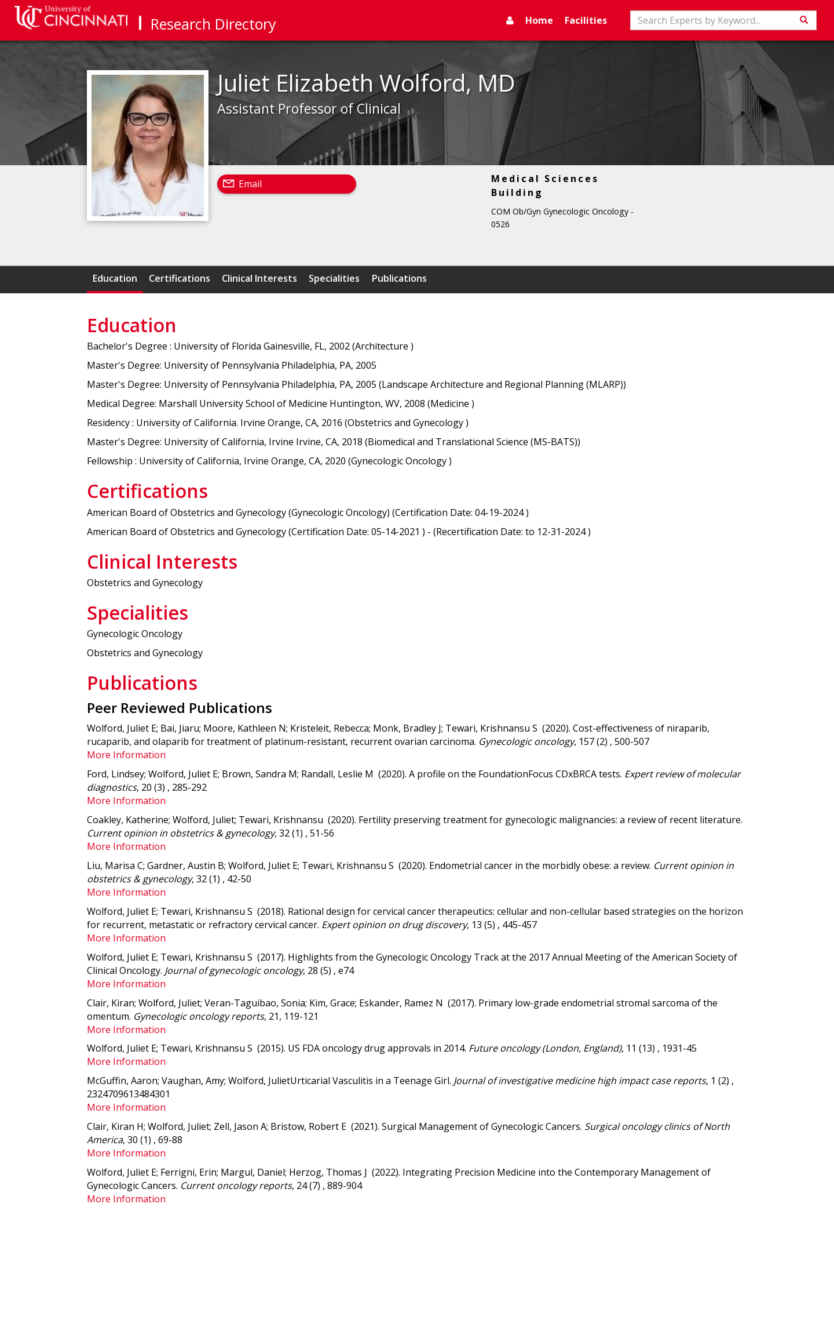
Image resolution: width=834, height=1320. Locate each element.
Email (250, 183)
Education (115, 278)
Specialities (334, 278)
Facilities (586, 20)
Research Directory (213, 24)
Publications (399, 278)
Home (539, 20)
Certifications (179, 278)
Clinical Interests (259, 278)
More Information (126, 754)
